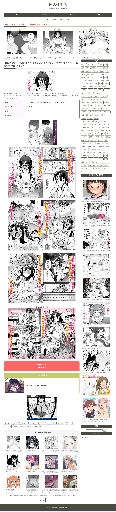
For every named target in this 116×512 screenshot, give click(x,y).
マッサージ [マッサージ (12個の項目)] (91, 143)
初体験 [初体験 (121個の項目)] (90, 80)
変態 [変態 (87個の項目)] (103, 87)
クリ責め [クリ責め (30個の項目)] (89, 118)
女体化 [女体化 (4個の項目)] (90, 159)
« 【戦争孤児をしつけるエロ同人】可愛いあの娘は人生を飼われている (29, 495)
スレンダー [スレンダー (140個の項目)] (95, 77)
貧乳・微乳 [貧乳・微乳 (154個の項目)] (90, 74)
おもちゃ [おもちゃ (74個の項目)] (99, 93)
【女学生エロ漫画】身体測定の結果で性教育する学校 (93, 201)
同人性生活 (58, 4)
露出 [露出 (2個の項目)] (82, 171)
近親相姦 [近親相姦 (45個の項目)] (106, 102)
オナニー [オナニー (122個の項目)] (83, 80)
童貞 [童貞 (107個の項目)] (87, 83)
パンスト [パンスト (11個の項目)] (83, 146)
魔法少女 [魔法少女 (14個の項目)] (108, 137)
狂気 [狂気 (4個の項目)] (105, 159)
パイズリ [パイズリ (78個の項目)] (88, 93)
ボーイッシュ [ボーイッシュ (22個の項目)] (85, 127)
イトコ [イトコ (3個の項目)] (88, 162)
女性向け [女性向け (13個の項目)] (83, 143)
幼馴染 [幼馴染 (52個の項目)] (83, 102)
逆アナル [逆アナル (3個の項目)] (83, 165)
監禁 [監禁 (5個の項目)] (91, 156)
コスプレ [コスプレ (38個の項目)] (83, 112)
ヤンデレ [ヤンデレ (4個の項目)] (83, 159)
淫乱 (37, 424)
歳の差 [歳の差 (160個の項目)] (102, 71)
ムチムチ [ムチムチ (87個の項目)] (83, 90)
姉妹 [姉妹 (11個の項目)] (89, 146)
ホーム (18, 15)
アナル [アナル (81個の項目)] (100, 90)
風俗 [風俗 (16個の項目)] (103, 134)
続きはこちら (41, 366)
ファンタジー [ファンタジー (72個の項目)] (94, 96)
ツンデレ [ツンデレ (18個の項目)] (108, 130)
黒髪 (67, 424)
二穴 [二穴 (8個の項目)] (105, 149)
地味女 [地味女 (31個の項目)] (97, 115)
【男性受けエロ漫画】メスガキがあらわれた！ (91, 325)
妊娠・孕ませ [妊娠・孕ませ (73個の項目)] (85, 96)
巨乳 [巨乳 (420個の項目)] (88, 65)
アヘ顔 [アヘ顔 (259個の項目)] (99, 68)
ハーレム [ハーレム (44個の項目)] (92, 105)
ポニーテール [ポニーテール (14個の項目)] (85, 140)
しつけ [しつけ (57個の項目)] (107, 99)
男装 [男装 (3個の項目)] (93, 162)
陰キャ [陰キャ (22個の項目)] (83, 130)
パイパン (8, 427)
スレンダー (8, 424)
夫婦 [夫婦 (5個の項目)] (105, 156)
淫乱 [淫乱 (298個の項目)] (87, 68)
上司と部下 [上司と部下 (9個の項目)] (84, 149)
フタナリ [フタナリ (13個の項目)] (93, 140)
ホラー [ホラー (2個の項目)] (88, 168)
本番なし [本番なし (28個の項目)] (90, 124)
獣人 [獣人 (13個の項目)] (106, 140)
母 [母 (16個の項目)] (99, 134)
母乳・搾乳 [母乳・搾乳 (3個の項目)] (96, 165)
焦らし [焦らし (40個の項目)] (88, 109)
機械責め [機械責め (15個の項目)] (90, 137)
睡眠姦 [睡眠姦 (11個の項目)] (98, 143)
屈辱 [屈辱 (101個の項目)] (100, 83)
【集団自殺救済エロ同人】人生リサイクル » (62, 495)
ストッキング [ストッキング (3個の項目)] (105, 165)
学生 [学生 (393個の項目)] (101, 65)
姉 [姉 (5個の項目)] (94, 156)
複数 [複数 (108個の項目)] (82, 83)
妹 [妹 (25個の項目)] (96, 124)
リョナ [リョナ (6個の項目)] (99, 152)
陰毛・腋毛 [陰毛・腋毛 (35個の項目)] (103, 112)
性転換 (29, 427)
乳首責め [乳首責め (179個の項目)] (95, 71)
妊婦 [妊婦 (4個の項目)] (101, 159)
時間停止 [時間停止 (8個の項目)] (99, 149)
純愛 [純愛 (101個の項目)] (96, 83)
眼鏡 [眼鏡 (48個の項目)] (88, 102)
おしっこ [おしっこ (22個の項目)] (93, 127)
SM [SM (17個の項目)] (90, 134)
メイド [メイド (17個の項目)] (95, 134)
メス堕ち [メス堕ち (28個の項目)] (83, 124)
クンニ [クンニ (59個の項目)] (102, 99)
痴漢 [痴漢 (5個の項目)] (104, 152)
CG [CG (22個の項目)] (99, 127)
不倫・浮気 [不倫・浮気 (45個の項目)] (84, 105)
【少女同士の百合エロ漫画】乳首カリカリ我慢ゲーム (93, 276)
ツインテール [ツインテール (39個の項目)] (95, 109)
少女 (71, 424)
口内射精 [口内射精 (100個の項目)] (106, 83)
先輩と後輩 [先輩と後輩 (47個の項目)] (95, 102)
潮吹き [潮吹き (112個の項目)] (107, 80)
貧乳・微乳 (44, 424)
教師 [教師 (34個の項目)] (82, 115)
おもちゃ (25, 424)
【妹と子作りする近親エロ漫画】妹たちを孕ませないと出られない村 (50, 451)
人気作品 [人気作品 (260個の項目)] (92, 68)
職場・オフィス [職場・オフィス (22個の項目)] (105, 127)
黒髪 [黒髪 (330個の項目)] (82, 68)
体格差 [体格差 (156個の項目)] (83, 74)
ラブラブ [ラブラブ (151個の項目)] (97, 74)
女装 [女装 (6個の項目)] (94, 152)
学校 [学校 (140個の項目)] (88, 77)
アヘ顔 (32, 424)
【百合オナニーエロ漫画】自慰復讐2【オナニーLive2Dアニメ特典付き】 (13, 451)
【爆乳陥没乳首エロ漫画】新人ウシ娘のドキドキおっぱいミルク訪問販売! (69, 452)
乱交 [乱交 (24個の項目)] (108, 124)
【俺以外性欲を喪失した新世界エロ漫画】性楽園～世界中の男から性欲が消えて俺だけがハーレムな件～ (69, 491)
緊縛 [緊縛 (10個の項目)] (94, 146)
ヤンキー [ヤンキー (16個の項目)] (83, 137)
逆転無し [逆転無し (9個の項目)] (108, 146)
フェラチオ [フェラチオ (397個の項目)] (95, 65)
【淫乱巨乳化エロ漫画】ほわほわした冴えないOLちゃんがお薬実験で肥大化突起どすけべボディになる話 (51, 472)
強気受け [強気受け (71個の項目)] (83, 99)
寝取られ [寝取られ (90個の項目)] (97, 87)
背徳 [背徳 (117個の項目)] (102, 80)
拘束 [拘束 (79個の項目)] (82, 93)
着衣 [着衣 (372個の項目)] (105, 65)
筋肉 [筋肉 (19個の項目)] (102, 130)
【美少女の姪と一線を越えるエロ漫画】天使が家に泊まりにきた (69, 471)
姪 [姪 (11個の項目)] (103, 143)
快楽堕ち (61, 424)
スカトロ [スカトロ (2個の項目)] (106, 168)
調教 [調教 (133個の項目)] (105, 77)
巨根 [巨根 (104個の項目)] (91, 83)
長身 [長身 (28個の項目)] (105, 121)
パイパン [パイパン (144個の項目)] (104, 74)
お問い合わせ (85, 437)
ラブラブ (45, 15)
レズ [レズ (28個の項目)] (96, 121)
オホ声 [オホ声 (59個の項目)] (96, 99)
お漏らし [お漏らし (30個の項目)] (103, 115)
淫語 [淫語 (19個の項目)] (98, 130)
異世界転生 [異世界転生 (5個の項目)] (84, 156)
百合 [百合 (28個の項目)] (100, 121)
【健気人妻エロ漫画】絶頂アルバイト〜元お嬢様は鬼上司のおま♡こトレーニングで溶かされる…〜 (32, 491)
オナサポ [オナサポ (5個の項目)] (99, 156)
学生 (71, 15)
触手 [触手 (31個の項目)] (91, 115)
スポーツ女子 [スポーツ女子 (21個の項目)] (91, 130)
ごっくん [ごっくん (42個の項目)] (99, 105)
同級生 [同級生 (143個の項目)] (83, 77)
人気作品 (98, 15)
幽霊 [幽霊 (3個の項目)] (82, 162)
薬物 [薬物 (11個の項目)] (107, 143)
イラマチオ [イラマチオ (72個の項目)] (103, 96)
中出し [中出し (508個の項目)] (83, 65)
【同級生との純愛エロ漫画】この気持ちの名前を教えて (93, 372)
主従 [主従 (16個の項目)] (108, 134)
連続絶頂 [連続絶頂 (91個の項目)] (90, 87)
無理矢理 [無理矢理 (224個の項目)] (105, 68)
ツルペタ (15, 427)
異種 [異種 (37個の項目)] (89, 112)
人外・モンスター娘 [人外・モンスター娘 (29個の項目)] (87, 121)
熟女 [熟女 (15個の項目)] (102, 137)
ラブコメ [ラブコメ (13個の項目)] (100, 140)
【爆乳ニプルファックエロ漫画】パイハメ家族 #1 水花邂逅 (32, 471)
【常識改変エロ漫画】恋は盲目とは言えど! (90, 348)
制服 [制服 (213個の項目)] (82, 71)
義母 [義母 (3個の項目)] (89, 165)
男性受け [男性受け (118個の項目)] (96, 80)
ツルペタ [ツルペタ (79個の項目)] (106, 90)
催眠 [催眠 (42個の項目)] (105, 105)
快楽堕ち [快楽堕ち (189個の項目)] (88, 71)
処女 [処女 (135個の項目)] (101, 77)
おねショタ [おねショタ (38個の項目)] (104, 109)
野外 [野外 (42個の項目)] (109, 105)
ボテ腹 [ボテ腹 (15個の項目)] (97, 137)
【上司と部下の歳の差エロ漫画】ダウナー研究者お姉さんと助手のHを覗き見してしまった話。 (51, 491)
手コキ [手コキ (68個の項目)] (90, 99)
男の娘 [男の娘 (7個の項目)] (83, 152)
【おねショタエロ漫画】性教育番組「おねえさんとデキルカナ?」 (96, 396)
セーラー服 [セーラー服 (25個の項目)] (102, 124)
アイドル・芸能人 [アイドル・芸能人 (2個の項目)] (97, 168)
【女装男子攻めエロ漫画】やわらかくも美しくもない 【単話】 (13, 471)
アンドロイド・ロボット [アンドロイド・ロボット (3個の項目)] (103, 162)
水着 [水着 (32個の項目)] (87, 115)
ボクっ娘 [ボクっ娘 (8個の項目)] (92, 149)
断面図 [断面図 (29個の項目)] (96, 118)
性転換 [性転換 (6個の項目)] (89, 152)
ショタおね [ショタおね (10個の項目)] (100, 146)
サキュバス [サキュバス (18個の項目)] (84, 134)
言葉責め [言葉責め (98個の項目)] (83, 87)
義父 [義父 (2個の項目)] (82, 168)
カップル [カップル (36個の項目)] (95, 112)
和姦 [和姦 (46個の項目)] (101, 102)
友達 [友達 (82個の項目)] (95, 90)
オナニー (53, 424)
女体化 (23, 427)
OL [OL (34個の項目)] (109, 112)
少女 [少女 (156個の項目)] (107, 71)
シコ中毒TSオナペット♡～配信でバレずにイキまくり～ (46, 102)
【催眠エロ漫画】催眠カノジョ (30, 451)
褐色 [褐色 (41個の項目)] (82, 109)
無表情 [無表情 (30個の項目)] (83, 118)
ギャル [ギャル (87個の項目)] (90, 90)
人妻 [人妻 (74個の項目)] (94, 93)
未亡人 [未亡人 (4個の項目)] (96, 159)
